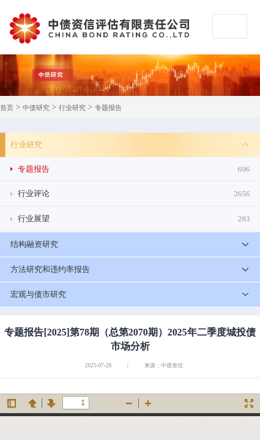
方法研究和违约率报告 (50, 269)
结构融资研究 (34, 244)
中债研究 (36, 108)
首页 (6, 108)
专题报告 (108, 108)
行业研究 (72, 108)
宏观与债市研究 (38, 294)
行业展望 (134, 219)
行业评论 (134, 194)
